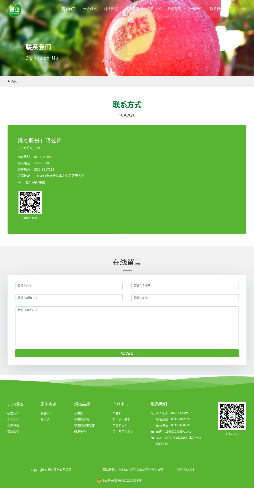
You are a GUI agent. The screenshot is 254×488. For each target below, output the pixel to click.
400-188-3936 (43, 156)
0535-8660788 (43, 163)
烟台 (133, 469)
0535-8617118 (43, 169)
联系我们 (38, 47)
